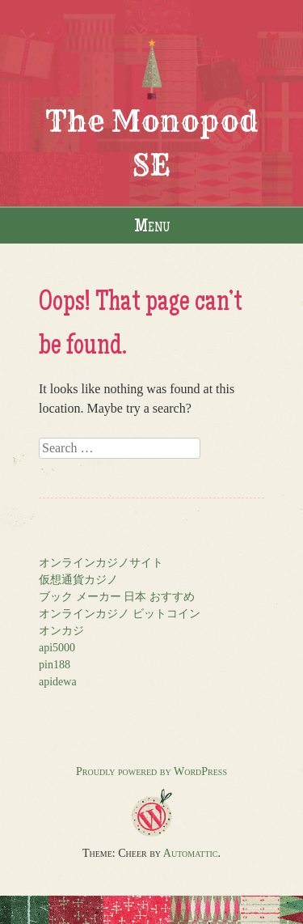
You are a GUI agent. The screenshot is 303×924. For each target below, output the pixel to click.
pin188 (54, 665)
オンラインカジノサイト (101, 563)
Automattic (190, 853)
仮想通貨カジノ (78, 580)
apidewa (58, 682)
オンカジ (61, 631)
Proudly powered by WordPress (151, 771)
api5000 (57, 648)
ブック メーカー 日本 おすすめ (117, 597)
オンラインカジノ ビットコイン (119, 614)
